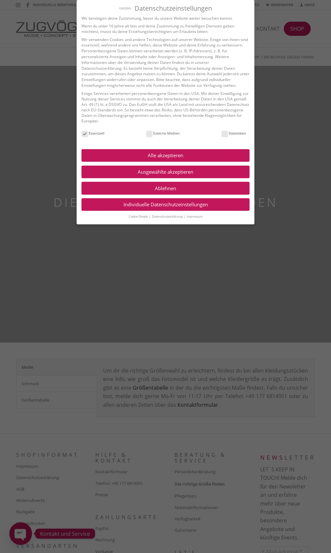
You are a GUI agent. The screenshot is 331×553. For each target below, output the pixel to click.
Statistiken (232, 133)
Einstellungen (92, 79)
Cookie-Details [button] (137, 216)
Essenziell (91, 133)
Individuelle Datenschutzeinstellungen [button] (164, 204)
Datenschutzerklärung (100, 68)
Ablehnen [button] (164, 188)
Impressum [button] (193, 216)
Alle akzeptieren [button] (164, 155)
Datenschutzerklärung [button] (166, 216)
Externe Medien (162, 133)
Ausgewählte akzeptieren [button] (164, 172)
